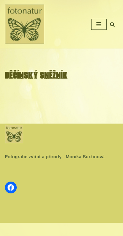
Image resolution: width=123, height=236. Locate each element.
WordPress (76, 229)
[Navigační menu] (99, 24)
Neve (41, 229)
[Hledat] (112, 24)
